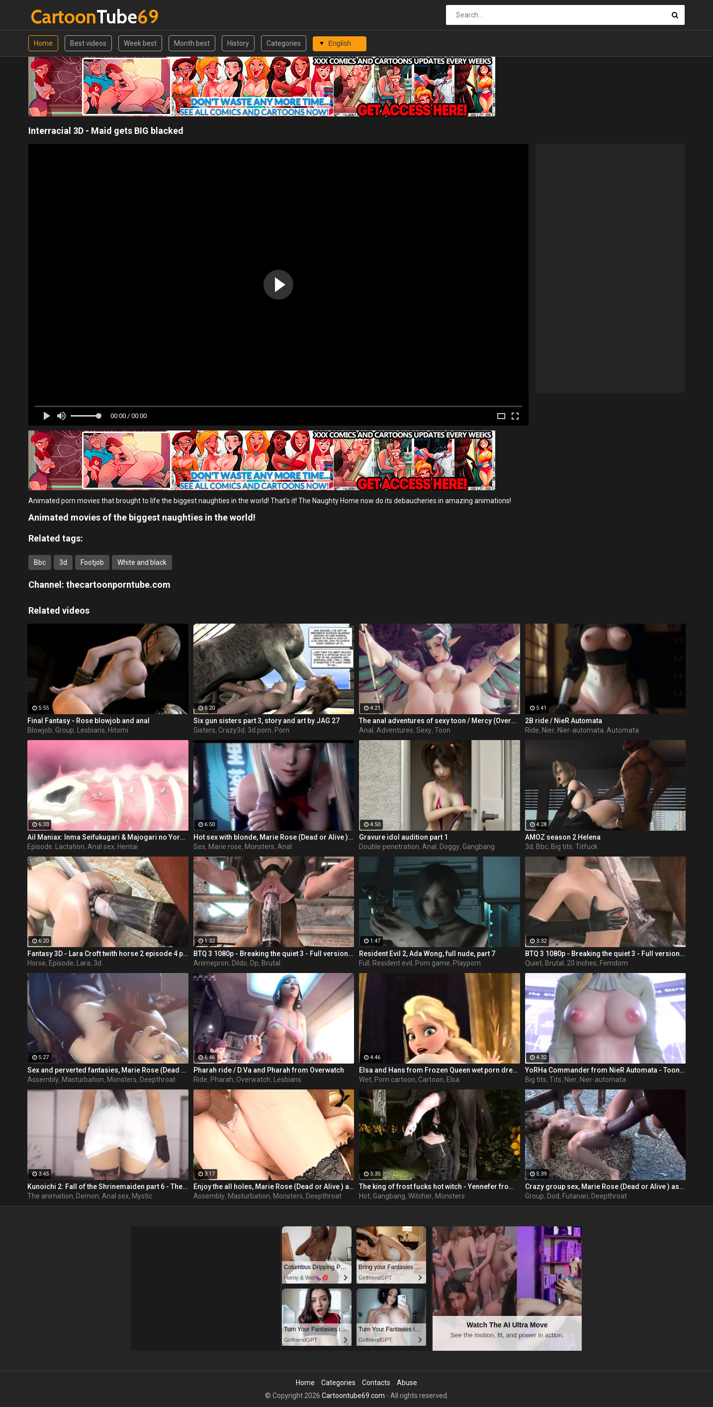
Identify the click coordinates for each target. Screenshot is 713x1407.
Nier (548, 730)
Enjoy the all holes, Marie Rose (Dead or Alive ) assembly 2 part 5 (274, 1187)
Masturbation (83, 1079)
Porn (281, 730)
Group (64, 730)
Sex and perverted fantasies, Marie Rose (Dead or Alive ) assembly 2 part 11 (107, 1070)
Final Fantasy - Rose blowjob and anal (88, 721)
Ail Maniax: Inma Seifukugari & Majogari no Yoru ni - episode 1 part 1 (107, 837)
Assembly (43, 1079)
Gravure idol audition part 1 (403, 837)
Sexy (424, 730)
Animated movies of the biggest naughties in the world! (142, 517)
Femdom (614, 963)
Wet (365, 1079)
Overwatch (253, 1079)
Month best (192, 43)
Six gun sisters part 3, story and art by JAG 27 (266, 721)
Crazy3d (231, 730)
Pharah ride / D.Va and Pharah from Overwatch (268, 1070)
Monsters (259, 847)
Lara (83, 963)
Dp (254, 963)
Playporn (467, 963)
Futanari (575, 1196)
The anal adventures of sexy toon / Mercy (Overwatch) (439, 721)
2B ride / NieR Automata (563, 721)
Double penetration (389, 847)
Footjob (92, 562)
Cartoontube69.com (353, 1396)
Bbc (40, 562)
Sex (199, 847)
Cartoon (431, 1079)
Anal (366, 730)
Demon (87, 1196)
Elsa (452, 1079)
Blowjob (39, 730)
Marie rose (225, 847)
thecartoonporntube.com (118, 584)
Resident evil (392, 963)
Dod (553, 1196)
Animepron (211, 963)
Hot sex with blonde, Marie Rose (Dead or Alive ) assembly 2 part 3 (274, 837)
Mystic (142, 1196)
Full (364, 963)
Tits (555, 1079)
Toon (442, 730)
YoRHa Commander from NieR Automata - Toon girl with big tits (605, 1070)
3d (63, 562)
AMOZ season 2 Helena (563, 837)
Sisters (204, 730)
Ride (532, 730)
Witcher (420, 1196)
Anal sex (101, 847)
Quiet (533, 963)
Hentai (127, 847)
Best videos (88, 43)
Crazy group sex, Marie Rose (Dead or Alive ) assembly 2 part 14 (605, 1187)
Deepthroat (158, 1079)
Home (43, 43)
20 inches (582, 963)
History (238, 43)
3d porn (259, 730)
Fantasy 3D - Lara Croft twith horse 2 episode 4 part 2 (107, 954)
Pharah (221, 1079)
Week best (140, 43)
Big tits (561, 847)
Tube (57, 16)
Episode (39, 847)
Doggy (449, 847)
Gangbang (478, 847)
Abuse (407, 1383)
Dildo (239, 963)
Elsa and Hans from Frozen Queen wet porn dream (439, 1070)
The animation (50, 1196)
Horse (36, 963)
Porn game (432, 963)
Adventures (394, 730)
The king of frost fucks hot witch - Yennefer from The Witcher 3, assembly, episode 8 (439, 1187)
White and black (142, 562)
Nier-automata (580, 730)
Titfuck (586, 847)
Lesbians (91, 730)
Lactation (70, 847)
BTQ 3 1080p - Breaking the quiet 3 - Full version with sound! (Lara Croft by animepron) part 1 (605, 954)
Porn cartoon (394, 1079)
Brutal (271, 963)
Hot (364, 1196)
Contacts (376, 1383)
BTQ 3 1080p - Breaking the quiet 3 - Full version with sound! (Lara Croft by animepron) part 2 (274, 954)
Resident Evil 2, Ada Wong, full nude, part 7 (427, 954)
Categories (284, 43)
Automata (623, 730)
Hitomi (118, 730)
